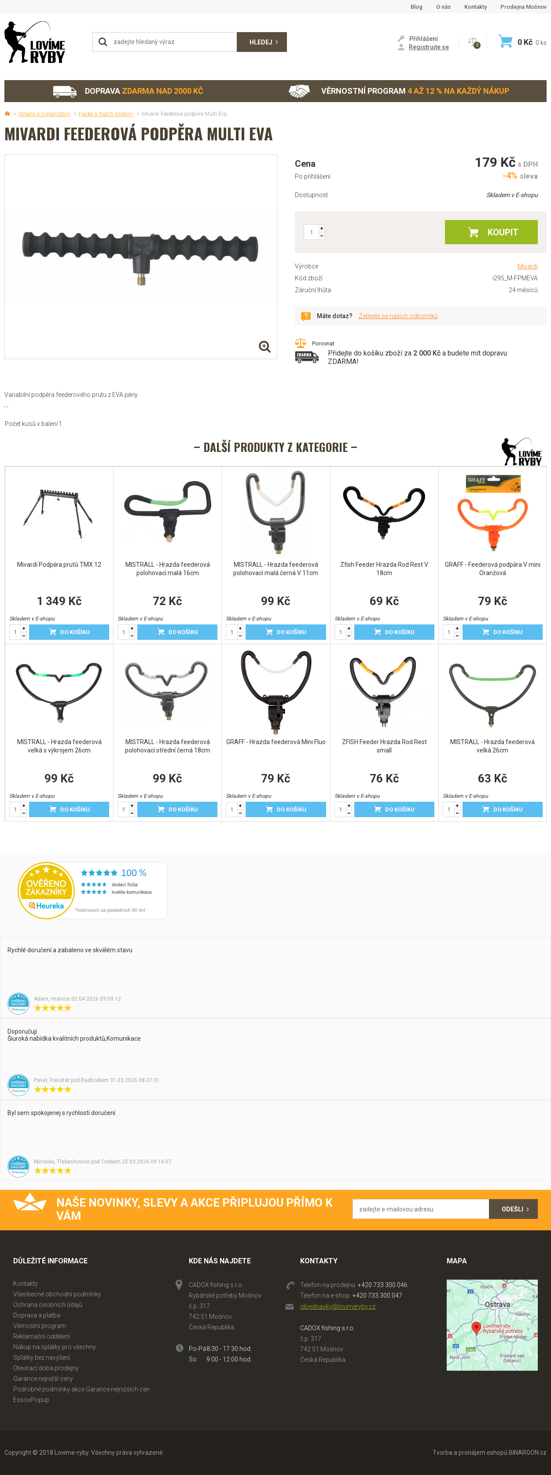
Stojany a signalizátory (44, 114)
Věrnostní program (398, 91)
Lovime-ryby (44, 42)
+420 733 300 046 (383, 1284)
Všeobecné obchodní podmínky (57, 1294)
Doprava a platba (36, 1315)
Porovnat (323, 343)
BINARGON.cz (528, 1452)
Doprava (127, 91)
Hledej (261, 42)
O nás (443, 7)
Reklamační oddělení (41, 1336)
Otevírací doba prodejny (46, 1368)
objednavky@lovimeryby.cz (337, 1306)
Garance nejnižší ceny (43, 1378)
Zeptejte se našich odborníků (398, 315)
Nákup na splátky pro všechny (54, 1346)
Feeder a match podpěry (106, 114)
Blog (416, 7)
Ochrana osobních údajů (47, 1304)
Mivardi (528, 266)
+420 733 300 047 (377, 1295)
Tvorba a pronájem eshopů (470, 1452)
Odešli (512, 1209)
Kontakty (475, 7)
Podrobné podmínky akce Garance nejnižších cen (81, 1389)
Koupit (503, 232)
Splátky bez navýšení (41, 1357)
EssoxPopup (31, 1399)
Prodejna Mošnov (523, 7)
